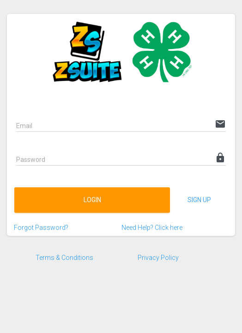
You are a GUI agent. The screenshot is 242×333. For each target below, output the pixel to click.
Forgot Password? (41, 227)
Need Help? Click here (151, 227)
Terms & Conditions (64, 257)
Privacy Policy (158, 257)
